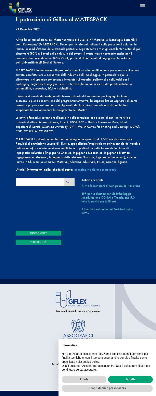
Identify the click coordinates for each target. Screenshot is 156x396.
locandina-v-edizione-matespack (95, 169)
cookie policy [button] (91, 361)
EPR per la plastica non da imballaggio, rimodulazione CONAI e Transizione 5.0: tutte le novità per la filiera (108, 197)
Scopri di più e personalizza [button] (107, 388)
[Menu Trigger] (142, 5)
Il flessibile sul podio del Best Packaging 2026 (107, 211)
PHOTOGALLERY (38, 233)
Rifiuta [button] (84, 379)
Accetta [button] (130, 379)
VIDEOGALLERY (38, 242)
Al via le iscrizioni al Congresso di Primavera (110, 186)
